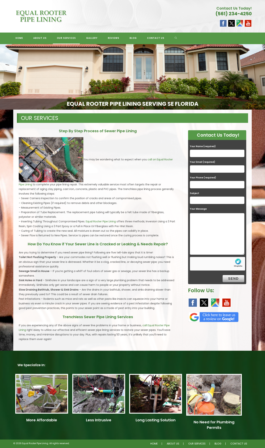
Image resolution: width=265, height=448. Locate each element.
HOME (154, 443)
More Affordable (41, 420)
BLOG (218, 443)
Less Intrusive (98, 420)
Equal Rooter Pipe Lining (101, 221)
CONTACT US (238, 443)
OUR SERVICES (197, 443)
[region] (132, 77)
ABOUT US (173, 443)
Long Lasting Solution (156, 420)
